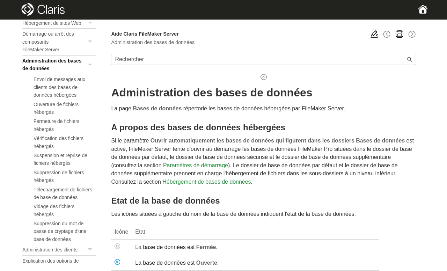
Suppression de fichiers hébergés (59, 176)
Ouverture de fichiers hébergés (56, 108)
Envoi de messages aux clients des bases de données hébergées (59, 87)
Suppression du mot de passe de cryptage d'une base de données (60, 231)
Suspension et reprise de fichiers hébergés (60, 159)
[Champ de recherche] (263, 59)
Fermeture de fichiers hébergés (57, 125)
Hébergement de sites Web (59, 23)
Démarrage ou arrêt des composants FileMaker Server (59, 42)
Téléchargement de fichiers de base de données (63, 193)
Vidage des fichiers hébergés (54, 210)
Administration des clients (59, 249)
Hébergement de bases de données (206, 182)
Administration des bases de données (59, 65)
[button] (91, 23)
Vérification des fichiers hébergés (58, 142)
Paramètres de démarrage (195, 165)
